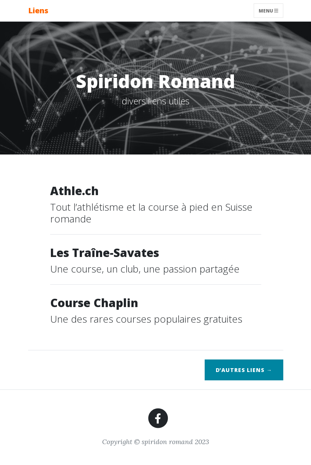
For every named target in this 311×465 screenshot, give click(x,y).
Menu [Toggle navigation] (268, 10)
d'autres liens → (244, 370)
